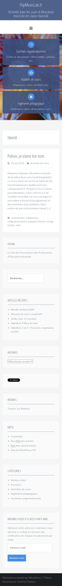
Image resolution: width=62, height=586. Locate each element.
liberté (41, 221)
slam (18, 225)
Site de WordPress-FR (23, 450)
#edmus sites (18, 480)
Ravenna (7, 581)
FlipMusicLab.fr (31, 5)
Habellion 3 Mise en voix (24, 323)
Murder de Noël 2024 (22, 309)
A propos (16, 484)
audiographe (18, 218)
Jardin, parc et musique (24, 318)
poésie (11, 225)
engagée (32, 221)
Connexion (17, 436)
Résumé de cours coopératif (26, 314)
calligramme (32, 218)
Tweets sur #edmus (19, 408)
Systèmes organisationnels (26, 498)
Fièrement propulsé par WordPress (21, 577)
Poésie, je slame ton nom (26, 156)
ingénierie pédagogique (24, 493)
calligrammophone (17, 221)
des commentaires (23, 445)
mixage (49, 221)
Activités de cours (39, 163)
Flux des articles (22, 441)
